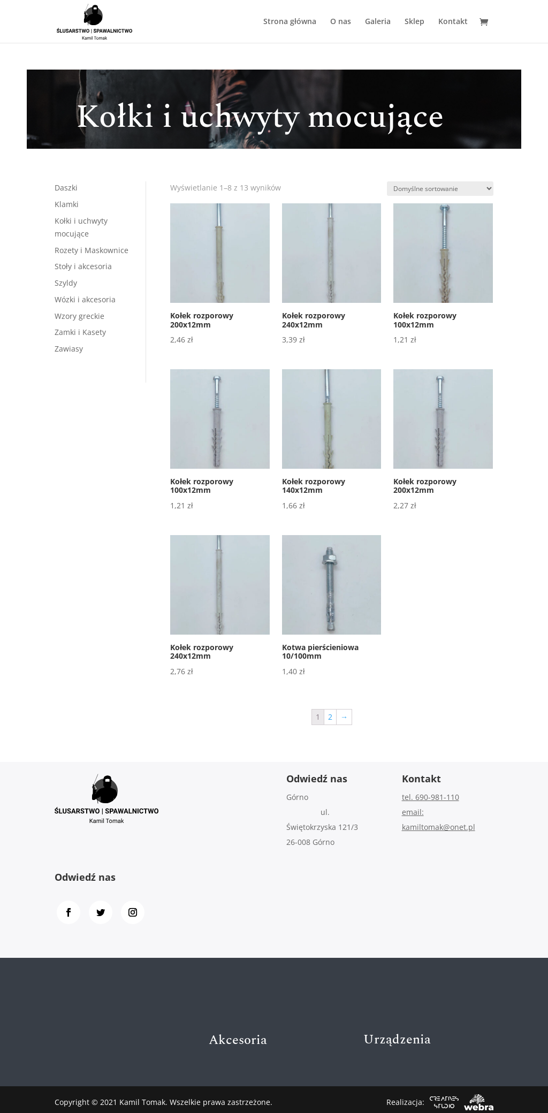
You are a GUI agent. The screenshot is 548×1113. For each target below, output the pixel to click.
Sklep (414, 22)
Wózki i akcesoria (85, 299)
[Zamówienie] (440, 188)
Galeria (378, 22)
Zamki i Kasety (80, 332)
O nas (340, 22)
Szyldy (66, 283)
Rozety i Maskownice (91, 250)
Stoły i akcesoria (83, 266)
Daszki (66, 187)
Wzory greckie (79, 316)
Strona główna (289, 22)
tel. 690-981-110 (430, 797)
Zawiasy (69, 349)
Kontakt (453, 22)
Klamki (67, 204)
